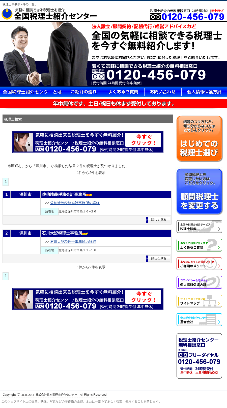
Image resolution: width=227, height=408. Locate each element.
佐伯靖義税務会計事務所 (64, 194)
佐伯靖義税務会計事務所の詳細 (75, 203)
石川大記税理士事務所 (62, 233)
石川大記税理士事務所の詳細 (73, 242)
